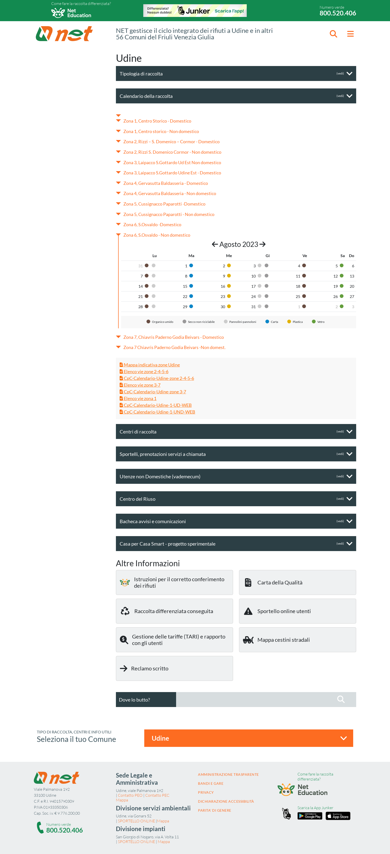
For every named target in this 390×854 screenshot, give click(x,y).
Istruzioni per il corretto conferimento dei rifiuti (172, 582)
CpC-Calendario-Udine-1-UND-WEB (157, 412)
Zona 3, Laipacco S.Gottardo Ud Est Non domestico (172, 162)
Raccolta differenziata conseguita (166, 611)
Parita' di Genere (214, 810)
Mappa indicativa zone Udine (150, 364)
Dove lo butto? (134, 700)
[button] (333, 33)
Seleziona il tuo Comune (76, 738)
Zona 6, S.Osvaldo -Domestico (152, 224)
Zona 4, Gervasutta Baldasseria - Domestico (165, 183)
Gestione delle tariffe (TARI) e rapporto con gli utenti (172, 639)
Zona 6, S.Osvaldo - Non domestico (156, 235)
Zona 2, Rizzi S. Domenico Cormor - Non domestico (172, 152)
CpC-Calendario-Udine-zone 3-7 (153, 391)
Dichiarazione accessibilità (226, 801)
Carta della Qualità (272, 582)
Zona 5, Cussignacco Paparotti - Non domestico (168, 214)
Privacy (206, 792)
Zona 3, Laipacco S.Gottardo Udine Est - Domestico (172, 172)
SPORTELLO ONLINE (136, 820)
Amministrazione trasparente (228, 774)
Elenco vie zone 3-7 (140, 385)
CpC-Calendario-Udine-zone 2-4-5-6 (157, 378)
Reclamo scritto (144, 668)
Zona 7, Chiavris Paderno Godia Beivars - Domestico (173, 337)
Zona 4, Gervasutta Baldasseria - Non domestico (169, 193)
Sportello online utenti (277, 611)
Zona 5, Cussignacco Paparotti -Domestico (164, 204)
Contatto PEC (157, 795)
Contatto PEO (130, 795)
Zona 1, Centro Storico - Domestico (157, 121)
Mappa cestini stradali (276, 640)
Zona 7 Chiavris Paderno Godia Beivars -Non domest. (174, 347)
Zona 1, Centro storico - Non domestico (161, 131)
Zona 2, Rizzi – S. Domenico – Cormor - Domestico (171, 141)
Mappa (122, 799)
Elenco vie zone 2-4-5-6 (144, 371)
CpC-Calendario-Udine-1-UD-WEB (156, 405)
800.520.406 (338, 13)
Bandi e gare (210, 783)
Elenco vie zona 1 (138, 398)
